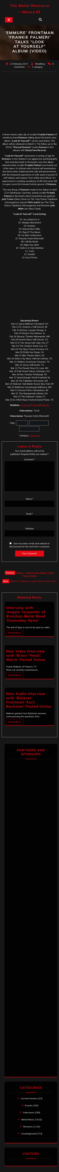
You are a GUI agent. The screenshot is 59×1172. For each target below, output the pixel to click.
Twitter (36, 405)
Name (29, 499)
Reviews (27, 1126)
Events (28, 1105)
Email (29, 513)
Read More (14, 632)
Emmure (22, 423)
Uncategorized (28, 1133)
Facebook (25, 405)
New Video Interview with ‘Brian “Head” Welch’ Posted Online (25, 655)
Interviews (34, 435)
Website (44, 405)
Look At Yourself (29, 428)
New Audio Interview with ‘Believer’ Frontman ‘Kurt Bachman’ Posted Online (28, 700)
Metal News (27, 1119)
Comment (29, 459)
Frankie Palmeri (39, 423)
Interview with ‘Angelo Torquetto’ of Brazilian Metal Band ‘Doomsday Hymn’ (25, 614)
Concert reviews (29, 1098)
